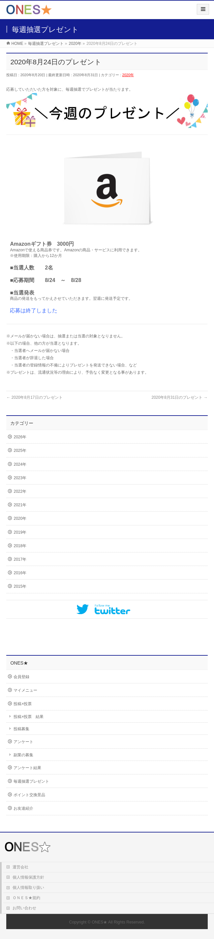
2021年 (20, 505)
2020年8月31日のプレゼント (179, 397)
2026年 (20, 437)
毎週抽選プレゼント (31, 781)
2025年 (20, 450)
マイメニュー (25, 690)
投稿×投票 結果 (29, 716)
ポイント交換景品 (29, 795)
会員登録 (21, 676)
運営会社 (20, 867)
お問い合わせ (24, 908)
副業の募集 (23, 755)
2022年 (20, 491)
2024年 (20, 464)
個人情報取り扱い (28, 887)
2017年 (20, 559)
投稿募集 (21, 729)
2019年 (20, 532)
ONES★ (99, 922)
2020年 (128, 75)
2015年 (20, 586)
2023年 (20, 478)
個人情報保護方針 (28, 877)
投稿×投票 (23, 704)
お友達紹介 (23, 808)
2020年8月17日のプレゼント (34, 397)
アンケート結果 (27, 768)
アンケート (23, 741)
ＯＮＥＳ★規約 (26, 897)
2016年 (20, 573)
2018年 (20, 546)
